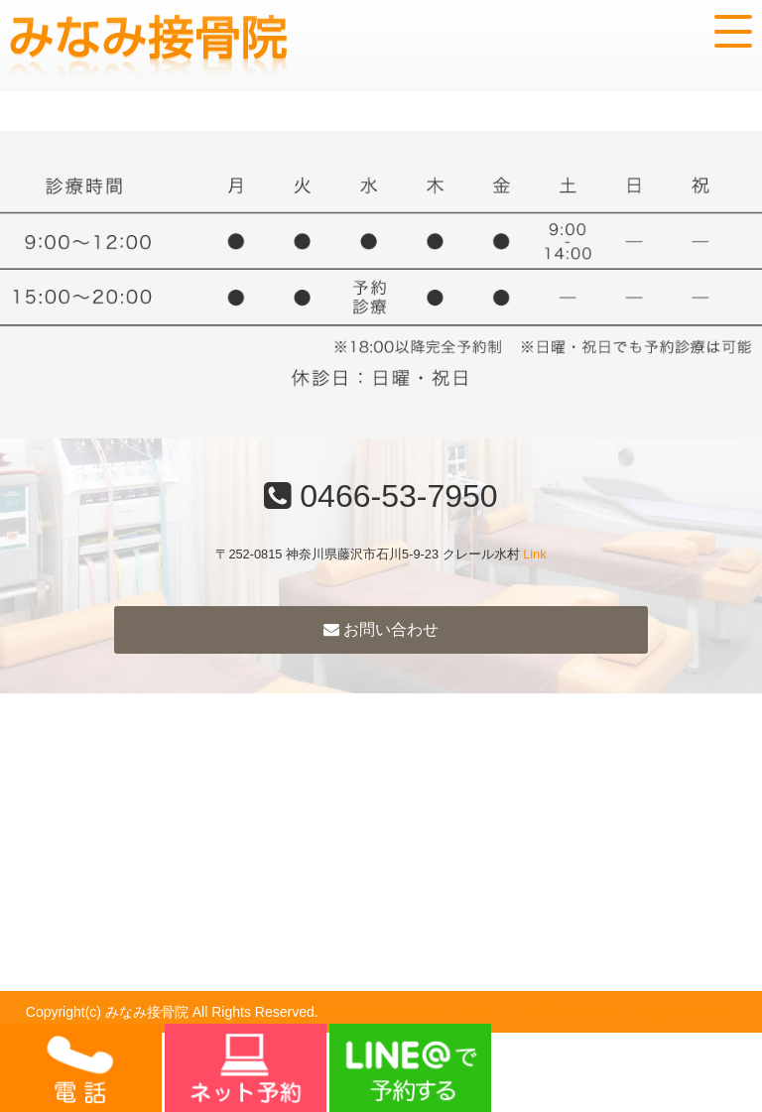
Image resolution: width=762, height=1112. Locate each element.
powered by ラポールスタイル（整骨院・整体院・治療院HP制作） (529, 1012)
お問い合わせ (381, 629)
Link (534, 554)
